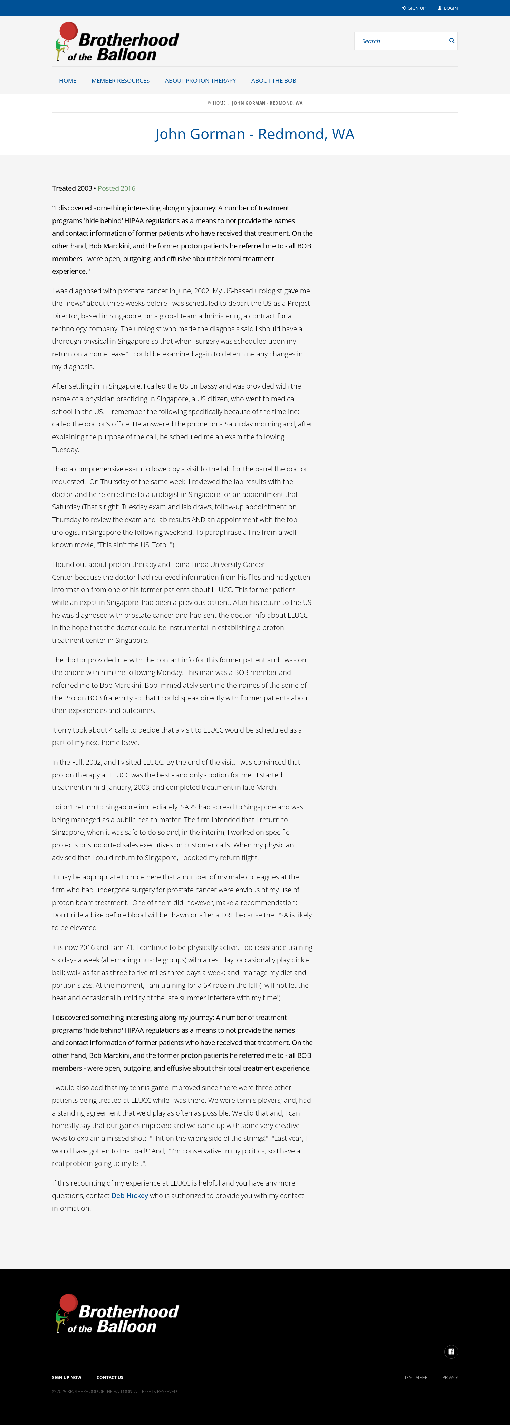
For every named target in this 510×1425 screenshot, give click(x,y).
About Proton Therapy (200, 81)
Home (67, 81)
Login (447, 8)
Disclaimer (416, 1377)
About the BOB (273, 81)
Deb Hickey (130, 1195)
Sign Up (413, 8)
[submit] (443, 41)
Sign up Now (66, 1377)
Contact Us (110, 1377)
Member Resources (121, 81)
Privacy (450, 1377)
